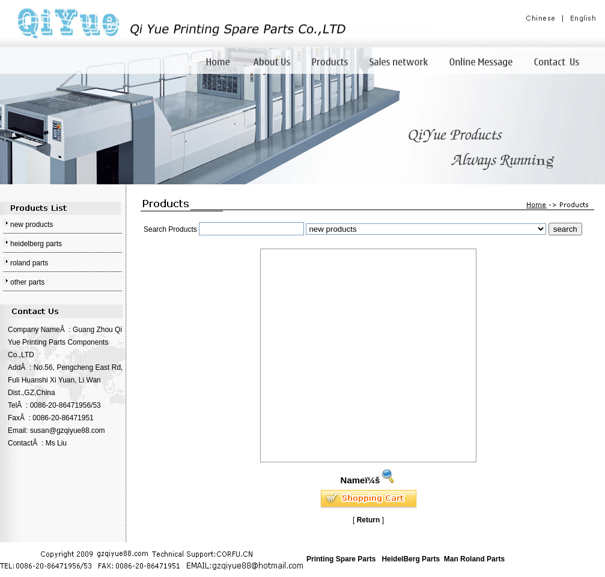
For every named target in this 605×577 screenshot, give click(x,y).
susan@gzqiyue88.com (67, 430)
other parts (27, 282)
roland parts (29, 263)
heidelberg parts (36, 244)
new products (31, 224)
